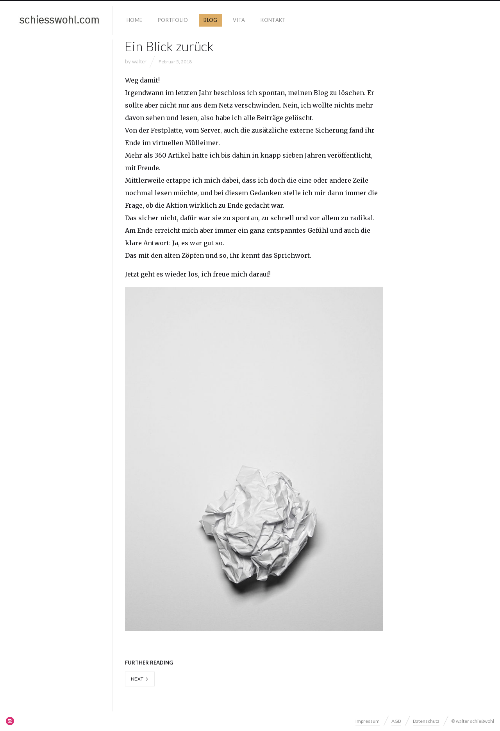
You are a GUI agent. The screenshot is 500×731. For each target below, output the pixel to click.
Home (134, 20)
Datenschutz (426, 721)
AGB (396, 721)
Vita (239, 20)
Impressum (367, 721)
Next (140, 679)
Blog (210, 20)
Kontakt (273, 20)
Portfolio (173, 20)
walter (139, 61)
